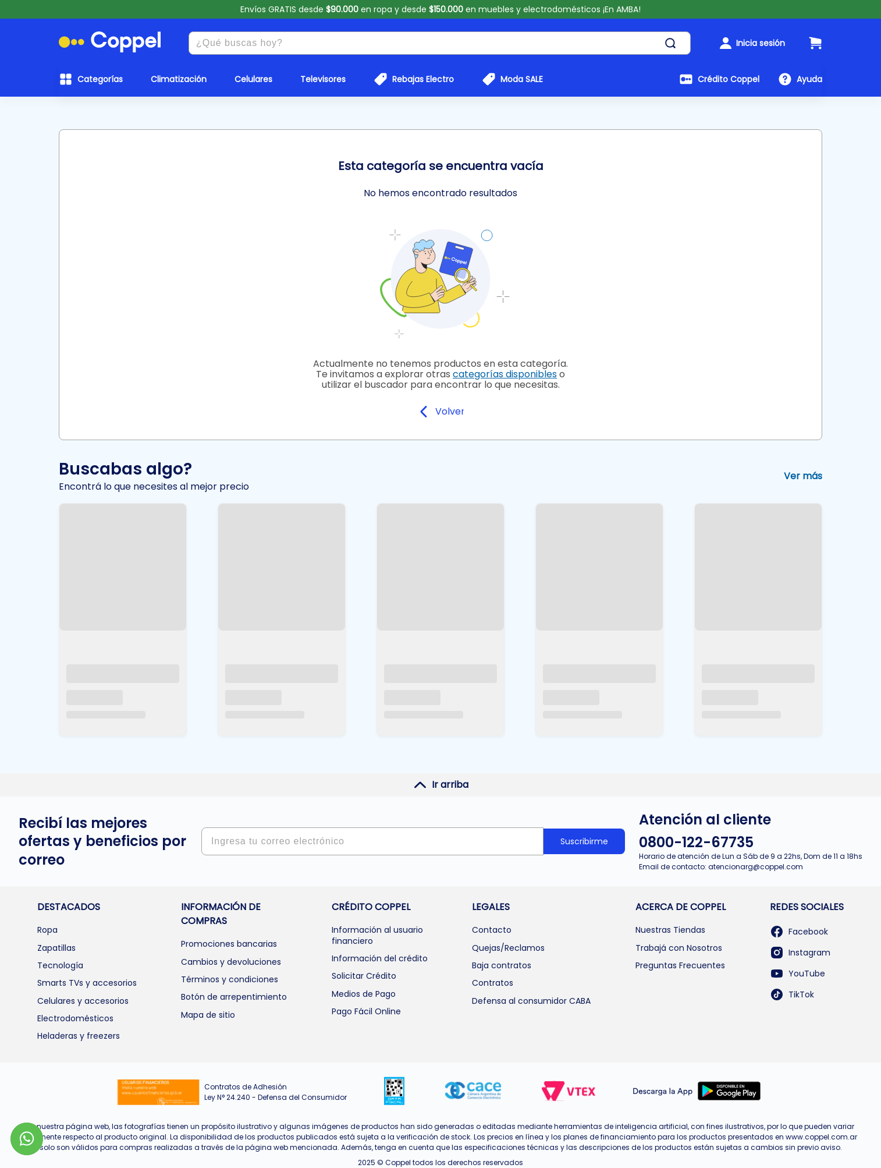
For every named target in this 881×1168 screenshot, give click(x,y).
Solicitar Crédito (364, 976)
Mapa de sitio (208, 1015)
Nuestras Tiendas (670, 930)
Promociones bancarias (229, 944)
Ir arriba (440, 785)
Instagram (800, 953)
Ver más (803, 476)
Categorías (100, 79)
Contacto (491, 930)
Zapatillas (56, 948)
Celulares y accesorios (83, 1001)
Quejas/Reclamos (508, 948)
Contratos (492, 983)
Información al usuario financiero (377, 935)
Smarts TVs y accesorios (87, 983)
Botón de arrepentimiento (234, 997)
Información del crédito (380, 958)
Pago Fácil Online (366, 1011)
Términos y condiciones (229, 979)
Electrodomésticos (75, 1018)
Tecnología (60, 965)
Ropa (47, 930)
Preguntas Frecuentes (680, 965)
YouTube (797, 974)
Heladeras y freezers (78, 1036)
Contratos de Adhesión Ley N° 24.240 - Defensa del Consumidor (275, 1092)
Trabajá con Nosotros (678, 948)
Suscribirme (584, 841)
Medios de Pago (364, 994)
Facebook (799, 932)
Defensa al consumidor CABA (531, 1001)
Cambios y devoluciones (231, 962)
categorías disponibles (505, 374)
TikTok (792, 994)
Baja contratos (501, 965)
